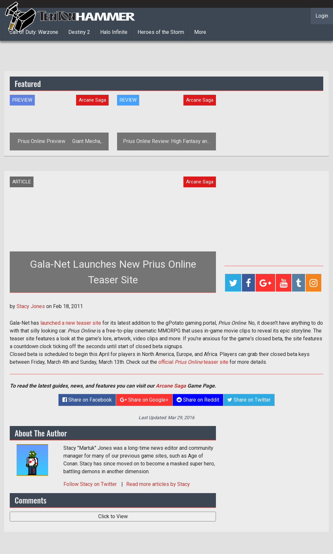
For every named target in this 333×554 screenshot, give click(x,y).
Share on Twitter (249, 400)
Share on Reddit (198, 400)
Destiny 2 (79, 32)
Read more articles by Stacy (158, 484)
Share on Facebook (87, 400)
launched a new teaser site (70, 323)
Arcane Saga (171, 386)
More (200, 32)
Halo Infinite (113, 32)
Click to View (113, 516)
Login (321, 16)
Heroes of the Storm (161, 32)
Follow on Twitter (90, 484)
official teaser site (193, 362)
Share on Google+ (144, 400)
